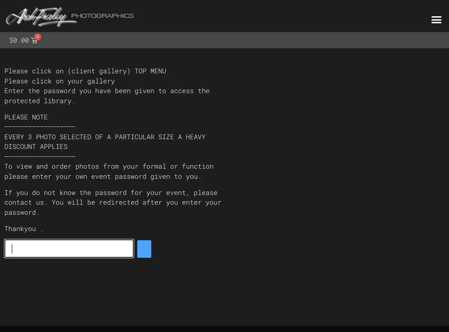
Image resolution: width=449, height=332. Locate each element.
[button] (436, 19)
